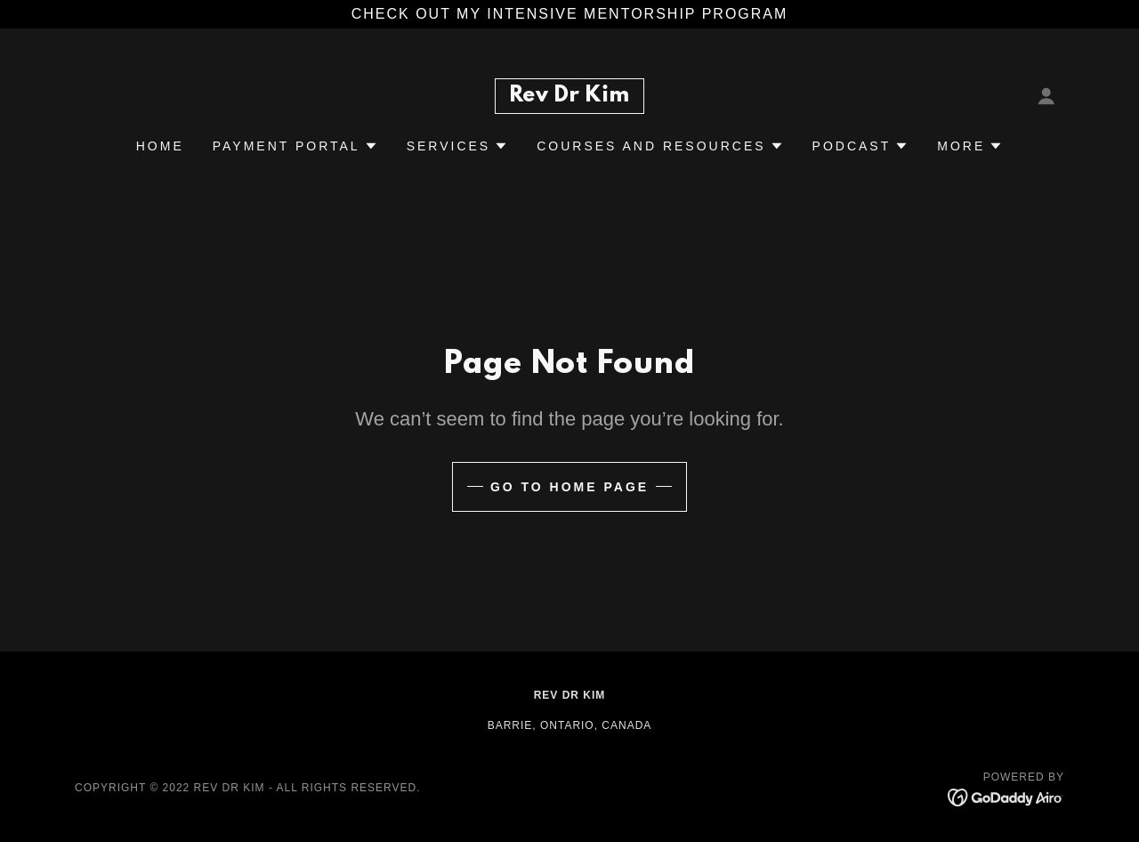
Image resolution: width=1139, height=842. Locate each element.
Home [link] (160, 146)
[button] (1046, 96)
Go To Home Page (569, 487)
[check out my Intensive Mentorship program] (569, 14)
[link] (570, 96)
